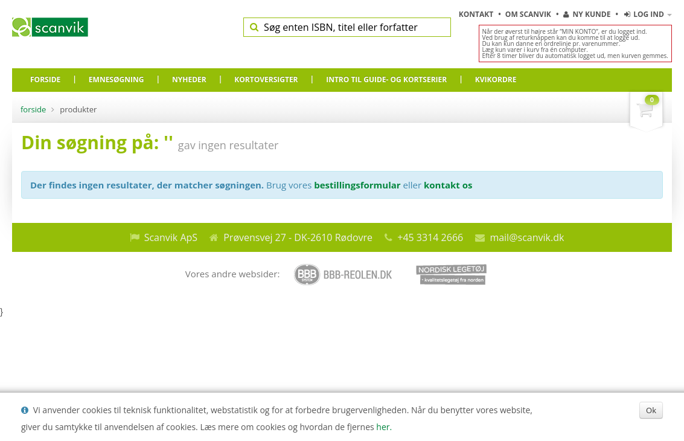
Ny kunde (586, 14)
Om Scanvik (529, 14)
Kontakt (477, 14)
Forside (33, 109)
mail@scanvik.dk (527, 237)
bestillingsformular (357, 185)
